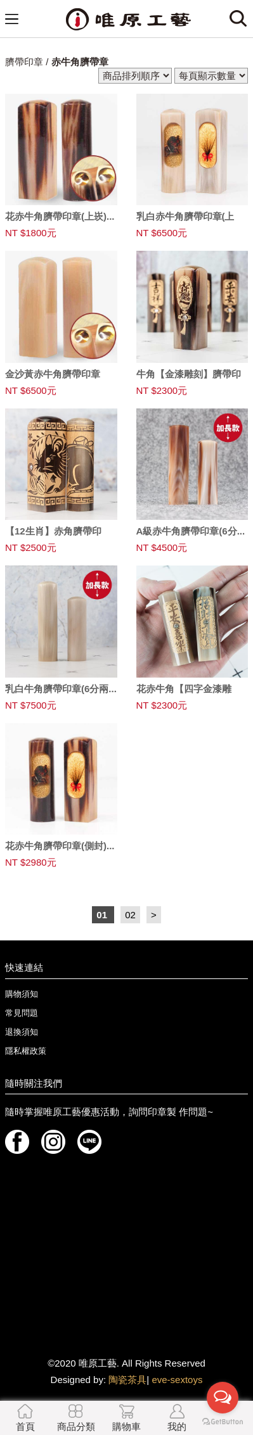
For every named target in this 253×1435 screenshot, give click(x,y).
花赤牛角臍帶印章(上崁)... (60, 216)
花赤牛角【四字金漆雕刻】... (183, 694)
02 (130, 914)
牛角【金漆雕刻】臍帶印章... (188, 379)
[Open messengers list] (222, 1397)
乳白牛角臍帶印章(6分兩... (61, 688)
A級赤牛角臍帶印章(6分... (190, 531)
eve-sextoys (177, 1379)
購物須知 (21, 994)
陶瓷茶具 (127, 1379)
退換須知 (21, 1032)
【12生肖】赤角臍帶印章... (53, 536)
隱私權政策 (25, 1051)
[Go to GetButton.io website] (222, 1422)
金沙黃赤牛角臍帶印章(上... (52, 379)
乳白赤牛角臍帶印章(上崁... (185, 221)
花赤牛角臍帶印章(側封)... (60, 845)
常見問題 (21, 1013)
